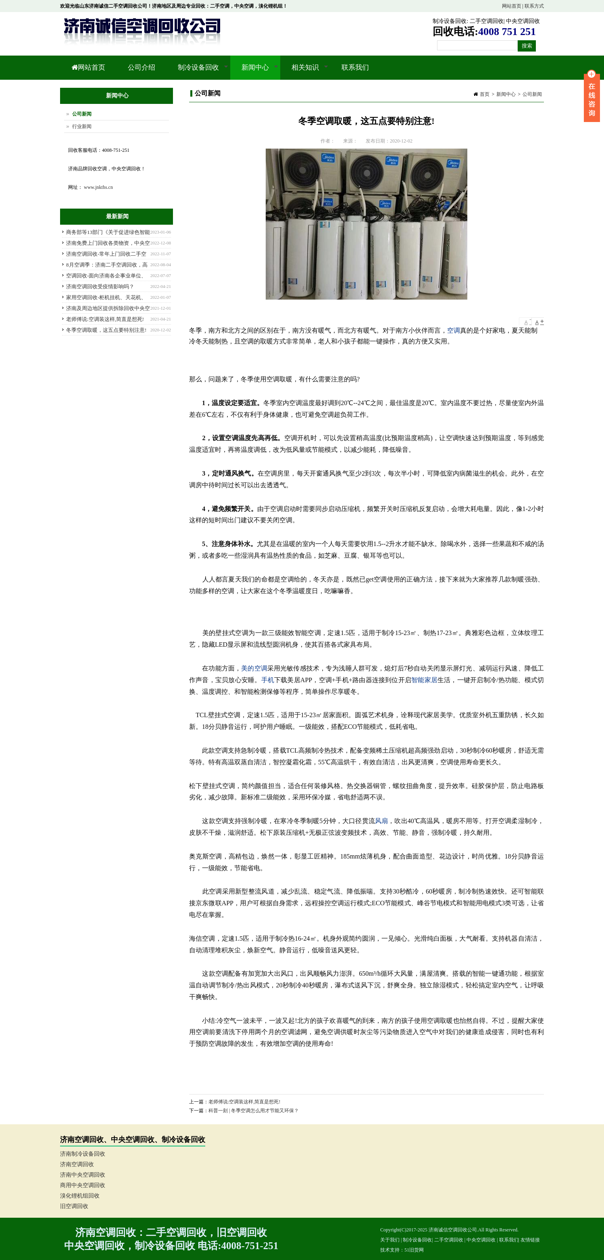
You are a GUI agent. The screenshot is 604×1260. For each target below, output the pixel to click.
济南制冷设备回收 (82, 1154)
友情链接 (530, 1240)
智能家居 (424, 680)
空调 (453, 330)
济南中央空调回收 (82, 1175)
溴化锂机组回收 (80, 1196)
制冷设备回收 (450, 21)
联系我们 (355, 67)
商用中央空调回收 (82, 1185)
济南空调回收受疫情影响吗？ (100, 286)
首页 (484, 94)
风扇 (381, 820)
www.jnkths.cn (98, 187)
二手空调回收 (487, 21)
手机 (267, 680)
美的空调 (254, 668)
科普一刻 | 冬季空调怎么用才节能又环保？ (253, 1110)
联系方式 (534, 6)
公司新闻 (532, 94)
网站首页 (511, 6)
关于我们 (390, 1240)
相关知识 (304, 72)
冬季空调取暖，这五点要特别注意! (106, 330)
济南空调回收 (77, 1164)
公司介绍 (141, 67)
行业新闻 (82, 126)
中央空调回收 (523, 21)
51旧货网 (414, 1250)
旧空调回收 (74, 1206)
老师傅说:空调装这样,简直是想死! (244, 1102)
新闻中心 (254, 72)
